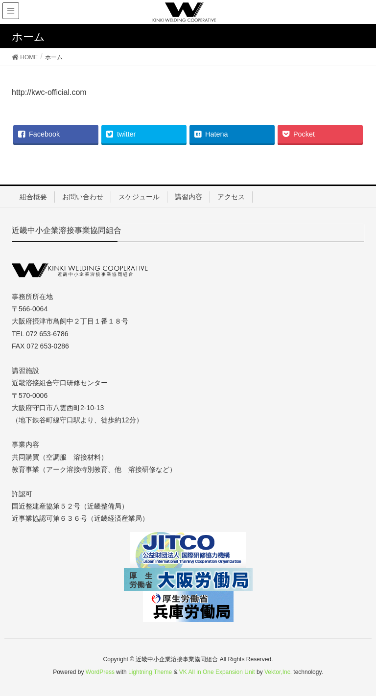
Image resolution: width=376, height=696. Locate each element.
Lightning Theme (150, 672)
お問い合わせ (82, 197)
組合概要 (33, 197)
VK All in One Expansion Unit (217, 672)
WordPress (100, 672)
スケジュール (139, 197)
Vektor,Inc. (278, 672)
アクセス (231, 197)
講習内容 (188, 197)
